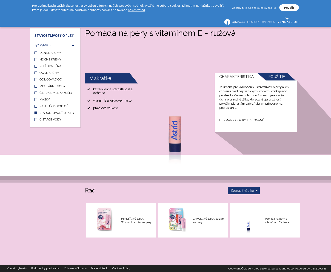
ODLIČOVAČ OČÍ (51, 79)
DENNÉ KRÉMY (50, 52)
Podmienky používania (45, 268)
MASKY (45, 99)
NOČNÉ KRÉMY (50, 59)
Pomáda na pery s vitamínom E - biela (277, 220)
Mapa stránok (99, 268)
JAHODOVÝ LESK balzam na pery (209, 220)
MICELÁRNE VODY (53, 86)
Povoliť (289, 7)
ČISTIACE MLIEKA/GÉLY (56, 92)
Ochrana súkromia (75, 268)
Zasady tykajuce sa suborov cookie (254, 7)
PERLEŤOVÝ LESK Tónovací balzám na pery (136, 220)
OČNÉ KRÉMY (49, 72)
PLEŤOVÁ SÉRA (50, 66)
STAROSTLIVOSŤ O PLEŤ (54, 35)
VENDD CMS (318, 268)
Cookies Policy (122, 268)
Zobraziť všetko (242, 190)
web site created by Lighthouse (274, 268)
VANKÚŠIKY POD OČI (54, 106)
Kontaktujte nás (17, 268)
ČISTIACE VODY (50, 119)
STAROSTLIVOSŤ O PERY (57, 113)
